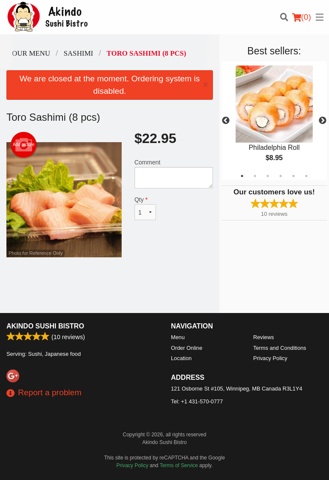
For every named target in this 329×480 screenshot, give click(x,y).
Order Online (186, 348)
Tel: (197, 401)
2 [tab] (255, 176)
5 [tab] (293, 176)
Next (322, 120)
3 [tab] (267, 176)
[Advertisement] (109, 285)
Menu (178, 337)
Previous (225, 120)
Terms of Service (179, 465)
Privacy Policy (270, 358)
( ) (301, 17)
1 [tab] (242, 176)
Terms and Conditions (279, 348)
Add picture (24, 145)
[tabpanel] (274, 120)
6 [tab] (306, 176)
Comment (174, 173)
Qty (145, 208)
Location (181, 358)
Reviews (263, 337)
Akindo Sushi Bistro (45, 326)
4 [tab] (280, 176)
